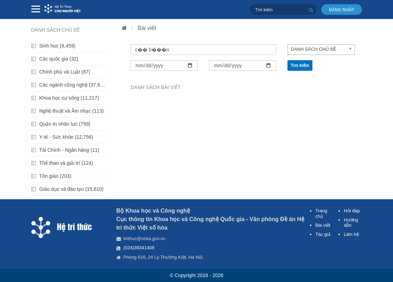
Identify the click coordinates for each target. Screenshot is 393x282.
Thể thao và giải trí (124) (66, 163)
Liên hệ (351, 234)
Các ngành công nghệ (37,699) (72, 85)
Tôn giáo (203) (55, 176)
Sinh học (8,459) (57, 46)
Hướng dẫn (351, 222)
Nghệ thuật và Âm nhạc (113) (71, 111)
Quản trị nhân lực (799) (65, 124)
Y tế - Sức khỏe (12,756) (66, 137)
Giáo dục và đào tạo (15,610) (71, 189)
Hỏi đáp (352, 210)
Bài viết (147, 28)
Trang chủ (321, 213)
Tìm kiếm (300, 65)
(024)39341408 (138, 247)
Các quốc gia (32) (58, 59)
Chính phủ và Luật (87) (64, 72)
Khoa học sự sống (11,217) (69, 98)
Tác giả (322, 234)
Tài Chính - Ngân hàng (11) (69, 150)
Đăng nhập (341, 9)
